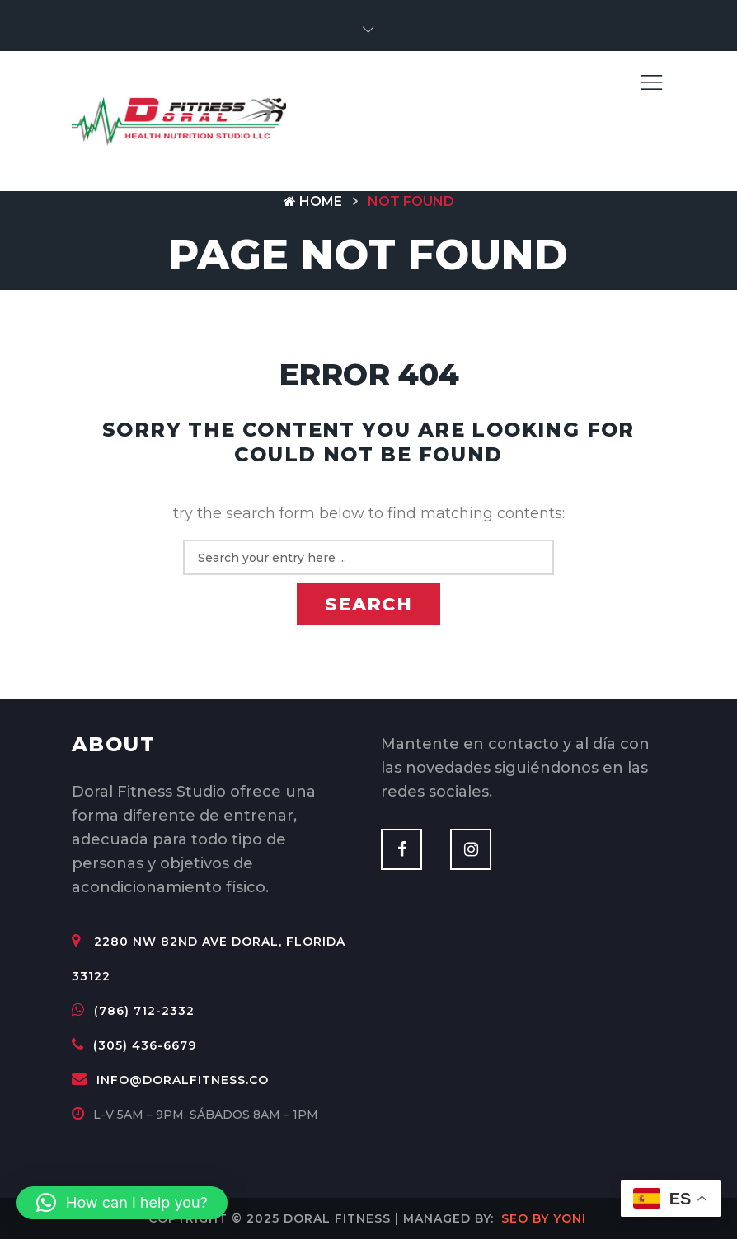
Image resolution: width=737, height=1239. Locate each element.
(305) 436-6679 (134, 1045)
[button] (368, 30)
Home (313, 201)
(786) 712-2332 (133, 1010)
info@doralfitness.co (170, 1080)
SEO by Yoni (543, 1218)
